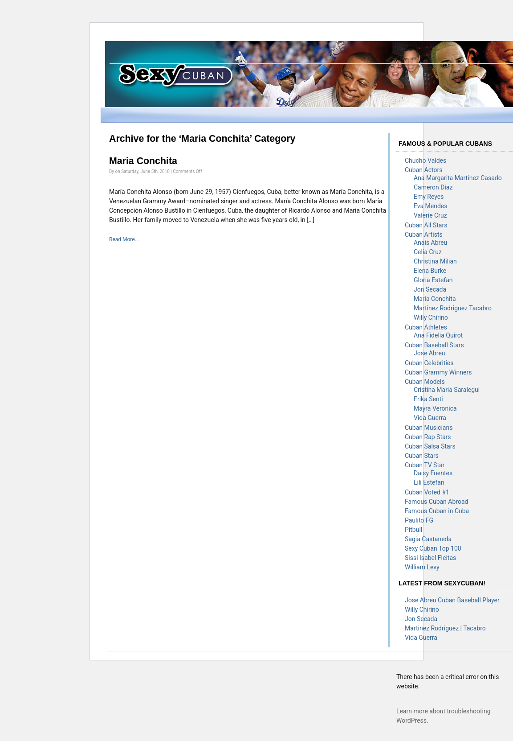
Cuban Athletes (426, 327)
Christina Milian (435, 261)
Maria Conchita (143, 161)
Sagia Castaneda (428, 539)
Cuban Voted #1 (427, 492)
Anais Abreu (430, 242)
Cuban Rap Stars (428, 436)
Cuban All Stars (426, 225)
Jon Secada (430, 289)
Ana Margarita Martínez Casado (458, 177)
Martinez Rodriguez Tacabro (453, 308)
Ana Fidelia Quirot (438, 335)
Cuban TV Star (424, 465)
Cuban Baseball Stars (434, 345)
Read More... (124, 239)
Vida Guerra (430, 417)
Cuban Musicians (428, 427)
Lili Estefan (429, 482)
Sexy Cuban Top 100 (433, 548)
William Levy (422, 567)
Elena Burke (430, 270)
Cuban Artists (424, 234)
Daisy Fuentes (433, 473)
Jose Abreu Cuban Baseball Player (452, 600)
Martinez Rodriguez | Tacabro (445, 628)
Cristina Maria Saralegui (447, 389)
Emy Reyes (429, 196)
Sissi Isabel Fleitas (430, 557)
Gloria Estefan (433, 280)
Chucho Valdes (425, 160)
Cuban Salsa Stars (430, 446)
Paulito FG (419, 520)
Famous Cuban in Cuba (437, 511)
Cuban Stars (422, 455)
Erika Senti (428, 399)
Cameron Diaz (433, 187)
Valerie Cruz (430, 215)
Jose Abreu (429, 353)
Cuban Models (425, 381)
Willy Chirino (431, 317)
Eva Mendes (430, 206)
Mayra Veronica (435, 408)
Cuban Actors (423, 169)
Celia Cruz (428, 251)
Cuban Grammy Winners (438, 372)
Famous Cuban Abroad (436, 501)
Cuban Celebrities (429, 362)
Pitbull (413, 529)
